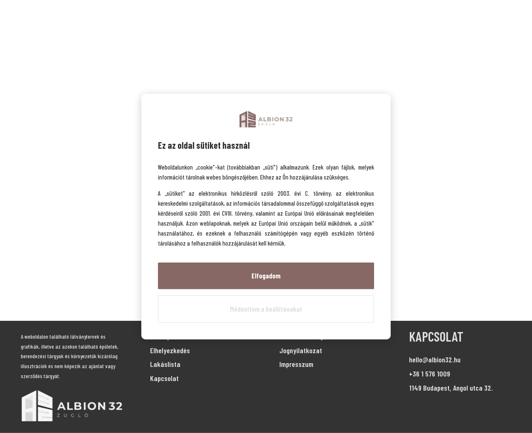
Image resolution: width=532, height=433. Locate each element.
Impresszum (296, 364)
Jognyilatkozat (300, 350)
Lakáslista (165, 364)
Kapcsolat (164, 378)
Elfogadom (266, 275)
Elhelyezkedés (170, 350)
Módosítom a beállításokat (266, 309)
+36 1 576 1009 (429, 373)
